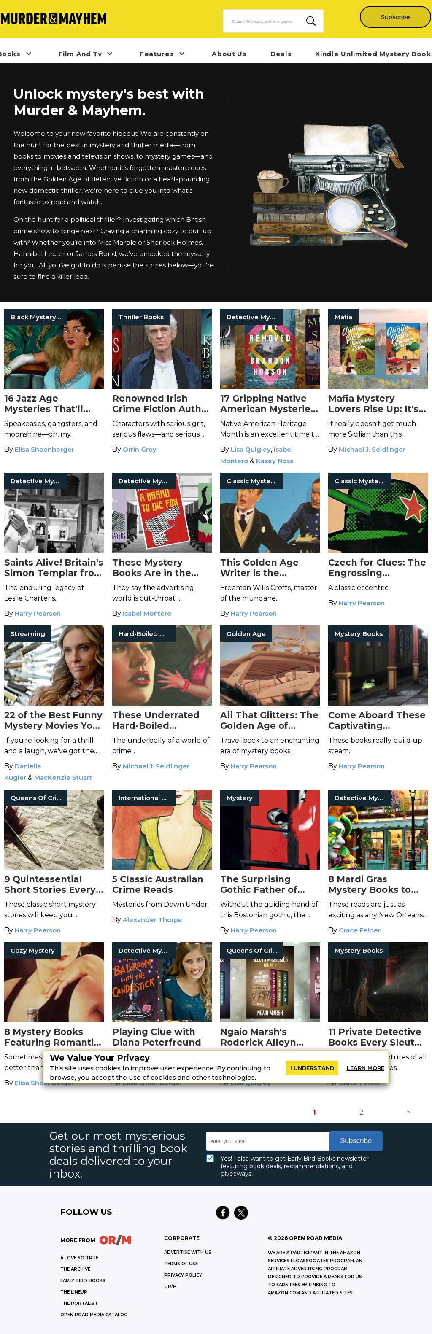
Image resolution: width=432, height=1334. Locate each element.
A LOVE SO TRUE (79, 1258)
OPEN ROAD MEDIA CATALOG (93, 1315)
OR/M (170, 1286)
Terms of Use (181, 1264)
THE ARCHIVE (75, 1269)
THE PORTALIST (79, 1303)
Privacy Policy (183, 1275)
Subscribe (394, 17)
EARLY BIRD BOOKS (82, 1280)
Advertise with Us (187, 1252)
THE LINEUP (73, 1292)
